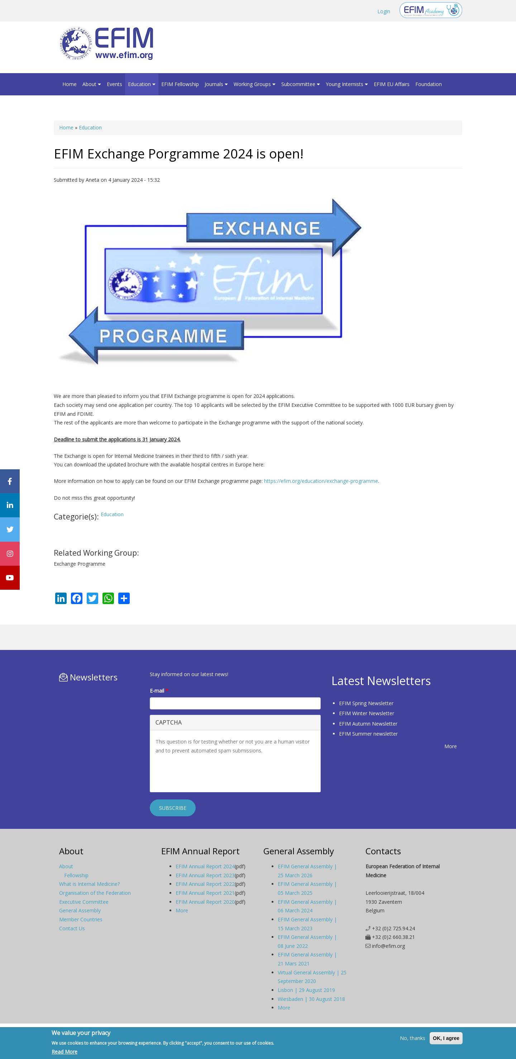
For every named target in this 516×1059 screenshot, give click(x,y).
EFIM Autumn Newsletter (368, 723)
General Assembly (80, 910)
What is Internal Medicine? (89, 883)
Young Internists (347, 84)
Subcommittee (300, 84)
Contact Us (72, 928)
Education (142, 84)
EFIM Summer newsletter (368, 733)
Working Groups (255, 84)
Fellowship (76, 875)
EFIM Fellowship (180, 84)
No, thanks (412, 1038)
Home (69, 84)
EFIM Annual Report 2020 (205, 901)
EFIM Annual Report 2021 (205, 892)
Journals (216, 84)
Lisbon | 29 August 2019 (306, 990)
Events (114, 84)
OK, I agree (446, 1038)
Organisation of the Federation (95, 892)
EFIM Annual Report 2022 (205, 883)
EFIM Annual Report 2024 (205, 866)
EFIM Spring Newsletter (366, 703)
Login (383, 11)
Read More (64, 1051)
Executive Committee (84, 901)
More (450, 746)
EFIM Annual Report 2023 (205, 875)
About (91, 84)
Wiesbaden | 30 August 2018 (311, 999)
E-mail (159, 690)
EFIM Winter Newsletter (366, 713)
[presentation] (210, 773)
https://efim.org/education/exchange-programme (320, 481)
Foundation (428, 84)
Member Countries (80, 919)
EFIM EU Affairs (392, 84)
